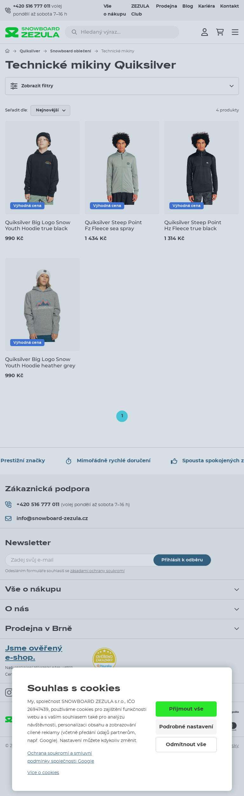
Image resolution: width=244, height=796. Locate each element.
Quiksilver (30, 51)
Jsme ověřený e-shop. (33, 653)
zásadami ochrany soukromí (97, 571)
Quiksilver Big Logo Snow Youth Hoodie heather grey (40, 362)
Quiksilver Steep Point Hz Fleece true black (192, 225)
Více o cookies (43, 773)
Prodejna (166, 6)
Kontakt (229, 6)
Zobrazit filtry (31, 86)
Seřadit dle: (16, 110)
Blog (187, 6)
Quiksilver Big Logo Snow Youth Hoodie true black (37, 225)
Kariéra (206, 6)
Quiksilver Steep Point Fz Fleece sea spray (113, 225)
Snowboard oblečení (70, 51)
